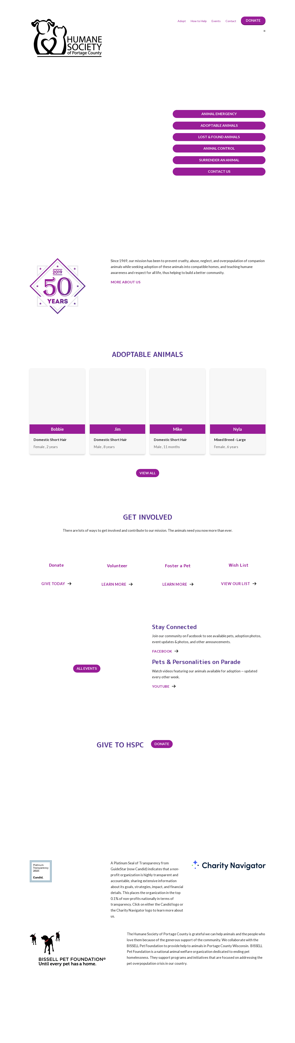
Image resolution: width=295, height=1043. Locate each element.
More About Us (126, 282)
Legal (215, 827)
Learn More (114, 584)
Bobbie (57, 429)
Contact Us (224, 171)
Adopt (182, 21)
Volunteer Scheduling (226, 820)
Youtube (161, 686)
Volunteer (117, 566)
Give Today (53, 583)
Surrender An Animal (224, 160)
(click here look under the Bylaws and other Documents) (99, 1022)
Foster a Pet (178, 566)
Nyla (237, 429)
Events (216, 21)
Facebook (162, 651)
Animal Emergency (224, 114)
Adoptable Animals (224, 125)
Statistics (218, 814)
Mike (177, 429)
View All (148, 473)
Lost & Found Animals (224, 137)
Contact (231, 21)
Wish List (238, 565)
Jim (117, 429)
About (216, 807)
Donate (253, 20)
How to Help (199, 21)
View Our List (235, 583)
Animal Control (224, 148)
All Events (87, 668)
